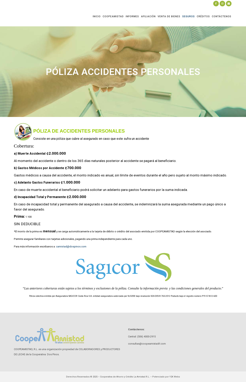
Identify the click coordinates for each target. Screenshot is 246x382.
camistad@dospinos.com (71, 246)
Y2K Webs (174, 376)
